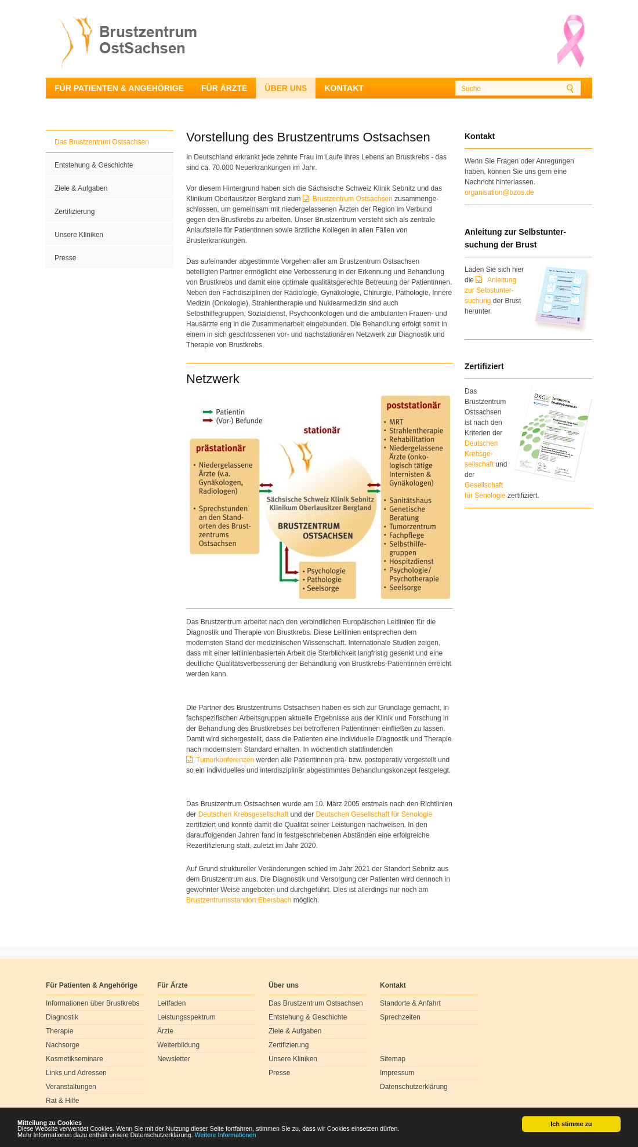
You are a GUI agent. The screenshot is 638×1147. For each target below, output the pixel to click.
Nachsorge (62, 1045)
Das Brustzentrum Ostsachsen (102, 142)
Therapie (59, 1031)
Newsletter (173, 1059)
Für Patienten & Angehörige (119, 88)
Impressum (397, 1073)
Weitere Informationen (225, 1135)
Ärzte (165, 1031)
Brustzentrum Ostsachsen (353, 199)
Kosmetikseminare (74, 1059)
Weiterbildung (178, 1045)
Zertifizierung (75, 211)
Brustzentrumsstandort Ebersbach (238, 900)
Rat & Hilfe (62, 1101)
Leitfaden (171, 1003)
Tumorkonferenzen (226, 760)
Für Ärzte (224, 88)
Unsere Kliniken (79, 235)
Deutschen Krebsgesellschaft (243, 814)
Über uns (285, 88)
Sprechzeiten (400, 1017)
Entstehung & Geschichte (94, 165)
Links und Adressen (76, 1073)
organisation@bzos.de (499, 192)
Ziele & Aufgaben (81, 188)
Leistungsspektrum (186, 1017)
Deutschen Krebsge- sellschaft (481, 453)
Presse (65, 258)
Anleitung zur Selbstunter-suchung (490, 290)
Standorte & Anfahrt (410, 1003)
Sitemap (392, 1059)
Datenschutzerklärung (414, 1087)
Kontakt (343, 88)
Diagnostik (62, 1017)
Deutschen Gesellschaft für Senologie (374, 814)
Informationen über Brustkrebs (92, 1003)
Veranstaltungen (71, 1087)
